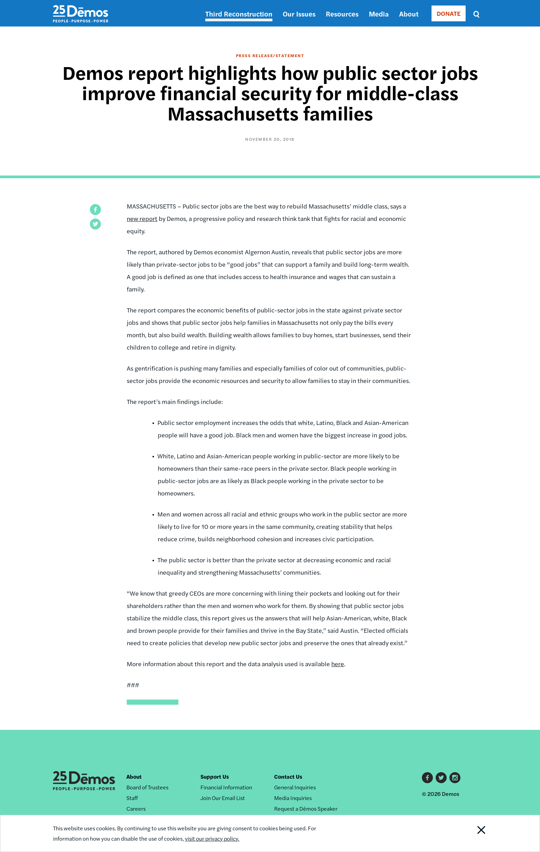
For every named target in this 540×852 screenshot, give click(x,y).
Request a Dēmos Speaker (306, 808)
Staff (132, 798)
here (337, 663)
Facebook (427, 777)
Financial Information (226, 787)
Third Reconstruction (238, 14)
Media (379, 14)
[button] (95, 209)
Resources (342, 14)
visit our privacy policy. (212, 838)
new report (142, 218)
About (408, 14)
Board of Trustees (147, 787)
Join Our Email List (222, 798)
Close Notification (473, 833)
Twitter (441, 777)
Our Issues (299, 14)
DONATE (448, 13)
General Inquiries (295, 787)
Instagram (454, 777)
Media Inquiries (293, 798)
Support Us (214, 776)
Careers (136, 808)
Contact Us (288, 776)
